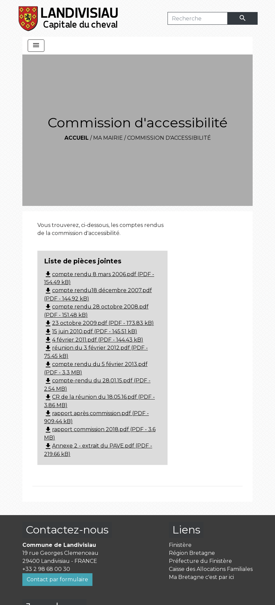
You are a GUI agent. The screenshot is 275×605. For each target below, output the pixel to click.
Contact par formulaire (57, 579)
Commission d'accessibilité (169, 138)
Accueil (76, 138)
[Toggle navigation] (36, 45)
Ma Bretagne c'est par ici (201, 577)
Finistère (180, 545)
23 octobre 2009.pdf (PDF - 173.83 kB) (99, 323)
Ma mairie (108, 138)
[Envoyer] (243, 18)
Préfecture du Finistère (200, 561)
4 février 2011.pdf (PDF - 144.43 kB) (93, 340)
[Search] (198, 18)
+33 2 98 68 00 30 (46, 569)
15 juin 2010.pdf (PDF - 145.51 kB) (90, 331)
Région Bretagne (192, 553)
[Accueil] (68, 18)
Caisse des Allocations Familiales (211, 569)
